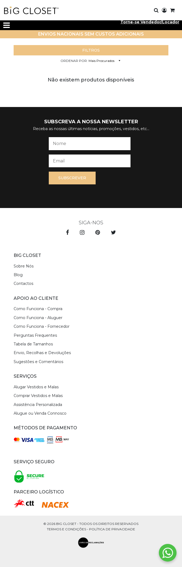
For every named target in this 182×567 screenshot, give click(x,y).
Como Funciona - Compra (38, 308)
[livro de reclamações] (91, 542)
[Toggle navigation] (6, 25)
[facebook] (67, 233)
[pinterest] (97, 233)
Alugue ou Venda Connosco (40, 413)
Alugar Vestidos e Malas (36, 387)
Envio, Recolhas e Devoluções (42, 352)
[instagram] (82, 233)
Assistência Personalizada (38, 404)
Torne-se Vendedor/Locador (149, 22)
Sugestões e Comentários (38, 361)
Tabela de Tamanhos (33, 344)
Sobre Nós (24, 266)
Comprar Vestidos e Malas (38, 395)
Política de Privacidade (112, 529)
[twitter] (113, 233)
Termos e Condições (66, 529)
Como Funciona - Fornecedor (41, 326)
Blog (18, 274)
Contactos (23, 283)
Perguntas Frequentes (35, 335)
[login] (164, 10)
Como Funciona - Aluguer (38, 317)
